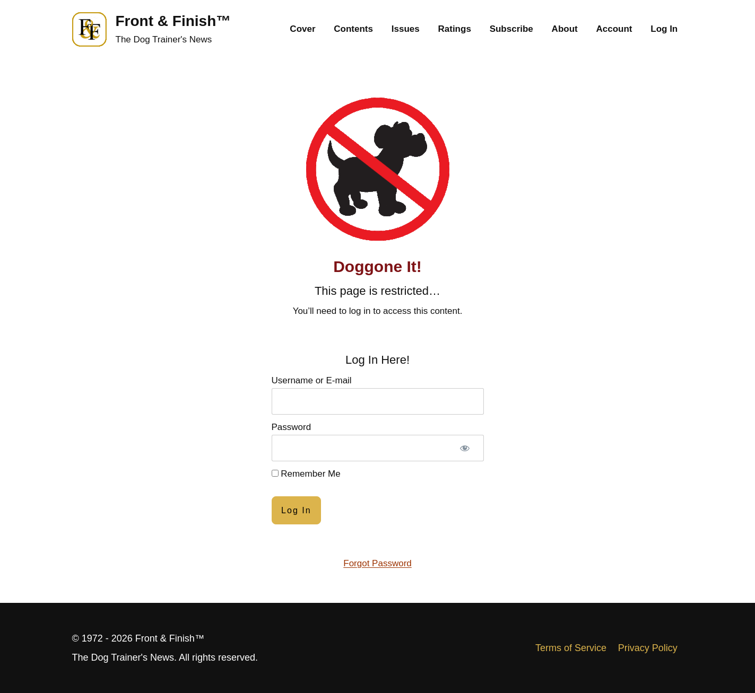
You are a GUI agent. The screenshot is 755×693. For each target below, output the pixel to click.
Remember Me (306, 474)
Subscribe (511, 29)
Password (291, 427)
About (565, 29)
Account (614, 29)
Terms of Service (570, 648)
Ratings (454, 29)
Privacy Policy (648, 648)
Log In (664, 29)
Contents (353, 29)
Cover (302, 29)
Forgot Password (377, 563)
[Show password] (464, 448)
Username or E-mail (312, 380)
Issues (406, 29)
